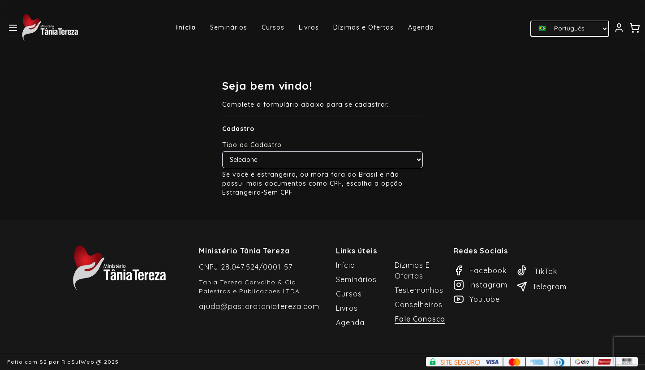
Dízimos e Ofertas (363, 27)
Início (186, 27)
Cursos (273, 27)
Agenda (421, 27)
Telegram (541, 286)
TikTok (536, 271)
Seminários (228, 27)
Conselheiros (419, 304)
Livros (309, 27)
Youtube (476, 299)
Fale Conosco (420, 318)
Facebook (480, 270)
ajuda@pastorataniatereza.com (259, 306)
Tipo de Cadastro (252, 145)
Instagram (480, 284)
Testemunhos (419, 290)
